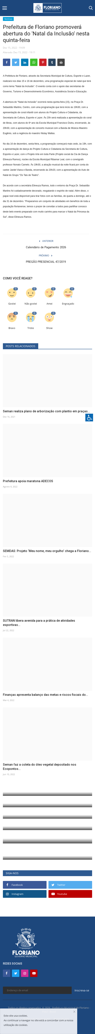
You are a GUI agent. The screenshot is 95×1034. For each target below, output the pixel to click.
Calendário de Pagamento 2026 (46, 247)
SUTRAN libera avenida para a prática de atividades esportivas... (39, 623)
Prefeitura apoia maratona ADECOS (28, 481)
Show (49, 328)
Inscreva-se (82, 990)
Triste (30, 328)
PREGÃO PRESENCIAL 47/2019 (46, 262)
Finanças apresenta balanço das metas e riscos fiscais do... (45, 695)
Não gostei (31, 303)
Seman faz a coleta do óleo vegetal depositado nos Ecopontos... (39, 767)
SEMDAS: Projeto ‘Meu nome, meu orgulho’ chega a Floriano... (47, 551)
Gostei (12, 303)
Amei (49, 303)
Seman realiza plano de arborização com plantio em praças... (46, 411)
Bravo (11, 328)
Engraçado (68, 303)
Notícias (8, 18)
